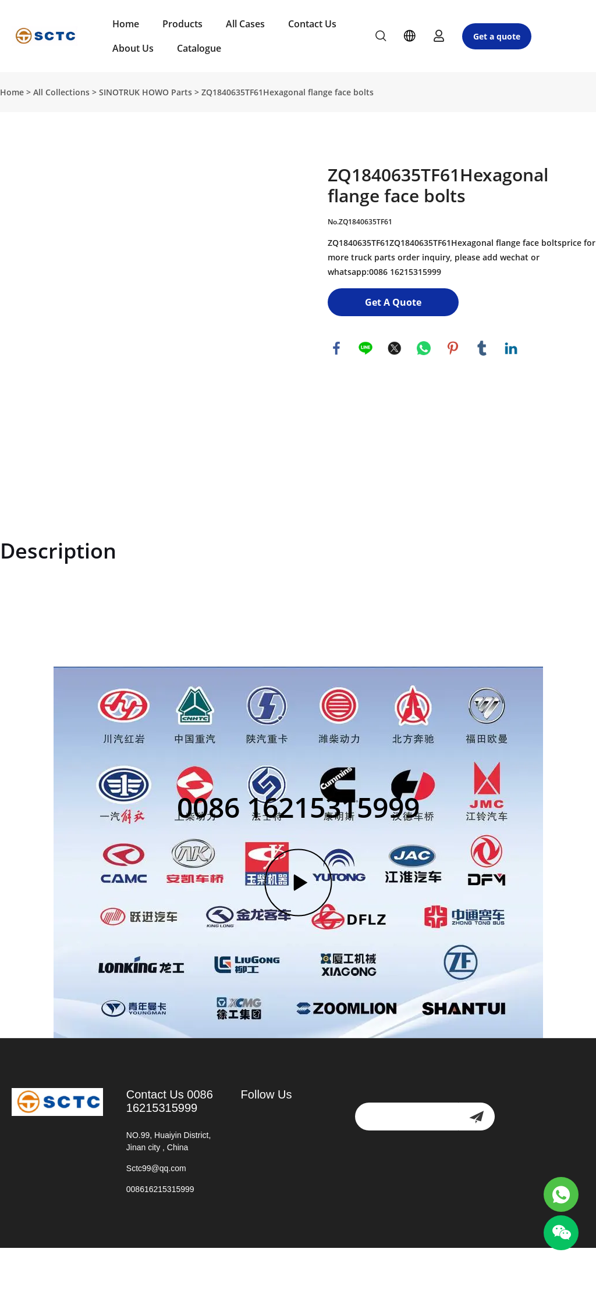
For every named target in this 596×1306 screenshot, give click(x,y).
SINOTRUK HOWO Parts (145, 92)
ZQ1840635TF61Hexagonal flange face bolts (287, 92)
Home (125, 23)
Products (182, 23)
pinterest (453, 348)
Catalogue (199, 48)
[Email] (406, 1116)
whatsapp (423, 348)
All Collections (61, 92)
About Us (133, 48)
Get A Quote (393, 302)
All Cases (245, 23)
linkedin (511, 348)
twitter (394, 348)
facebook (336, 348)
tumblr (482, 348)
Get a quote (496, 36)
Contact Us (312, 23)
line (365, 348)
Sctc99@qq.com (156, 1168)
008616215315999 (160, 1189)
